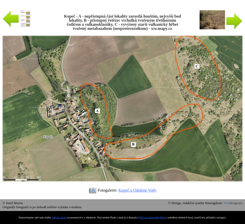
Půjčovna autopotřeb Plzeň (152, 217)
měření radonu (59, 217)
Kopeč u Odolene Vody (137, 190)
